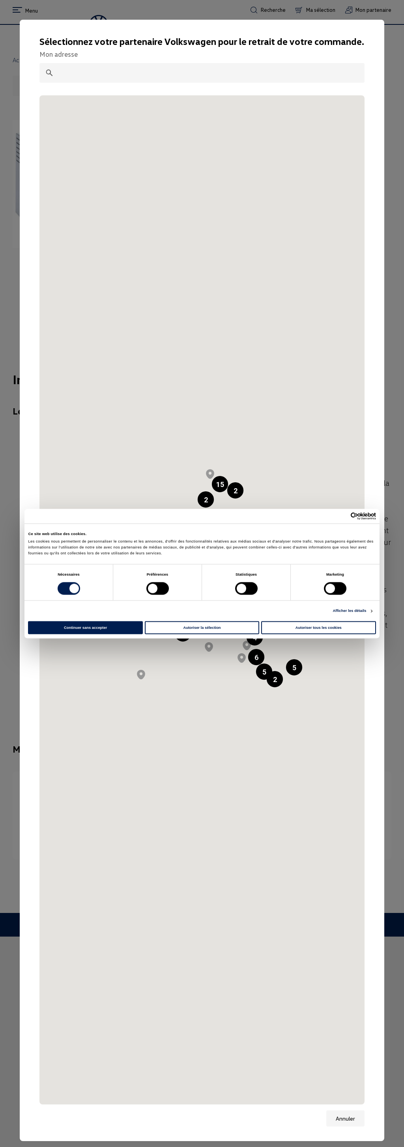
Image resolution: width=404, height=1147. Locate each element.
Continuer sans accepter (85, 628)
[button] (210, 474)
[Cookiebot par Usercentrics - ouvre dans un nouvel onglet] (341, 516)
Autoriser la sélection (202, 628)
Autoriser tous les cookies (319, 628)
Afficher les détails (349, 611)
